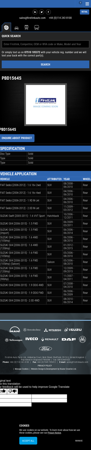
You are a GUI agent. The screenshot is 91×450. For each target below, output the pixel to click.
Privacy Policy (45, 366)
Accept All (28, 440)
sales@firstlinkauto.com (32, 17)
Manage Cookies (22, 369)
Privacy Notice (54, 432)
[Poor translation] (12, 391)
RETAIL (85, 12)
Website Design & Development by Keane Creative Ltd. (53, 369)
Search (45, 64)
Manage (79, 441)
